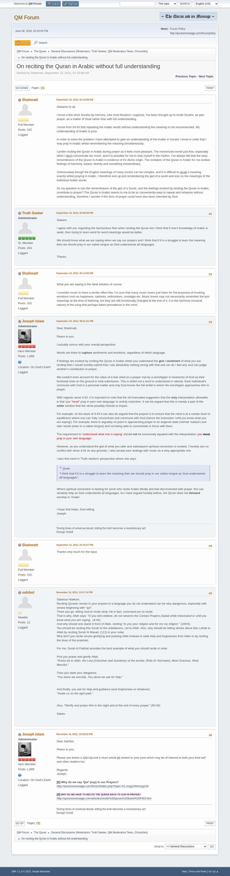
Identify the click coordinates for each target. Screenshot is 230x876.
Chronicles (141, 51)
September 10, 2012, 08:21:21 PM (74, 321)
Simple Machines (41, 871)
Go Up (20, 823)
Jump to (158, 846)
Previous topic (186, 76)
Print (210, 88)
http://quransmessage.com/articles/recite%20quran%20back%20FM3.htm (104, 798)
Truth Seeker (98, 51)
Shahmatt (30, 100)
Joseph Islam (33, 321)
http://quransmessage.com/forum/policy (193, 33)
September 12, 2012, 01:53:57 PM (74, 545)
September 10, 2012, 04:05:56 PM (74, 213)
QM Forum (26, 17)
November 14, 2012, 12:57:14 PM (74, 592)
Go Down (22, 88)
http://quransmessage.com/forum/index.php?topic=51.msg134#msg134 (103, 786)
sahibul (28, 592)
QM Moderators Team (120, 51)
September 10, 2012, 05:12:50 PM (74, 273)
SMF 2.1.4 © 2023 (21, 871)
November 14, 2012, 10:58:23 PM (74, 734)
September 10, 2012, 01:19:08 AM (74, 99)
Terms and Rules (198, 871)
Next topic (206, 76)
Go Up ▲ (214, 871)
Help (184, 871)
